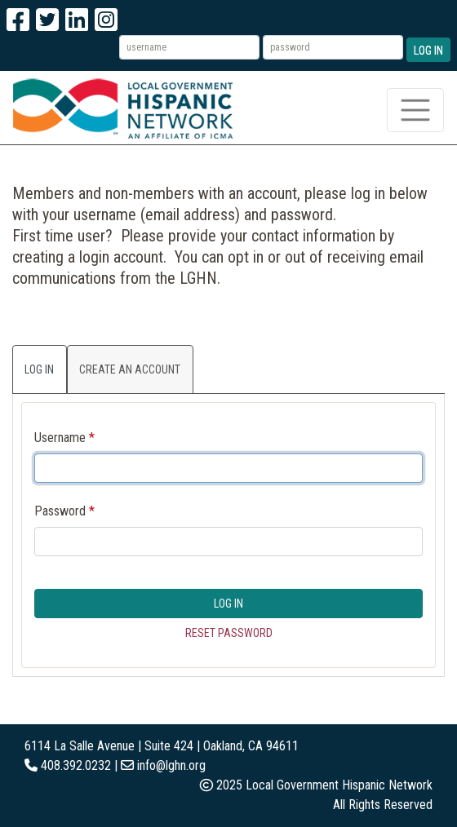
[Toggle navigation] (415, 110)
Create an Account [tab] (129, 369)
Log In (428, 50)
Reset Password (229, 632)
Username (60, 437)
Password (60, 511)
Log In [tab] (39, 369)
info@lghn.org (171, 765)
